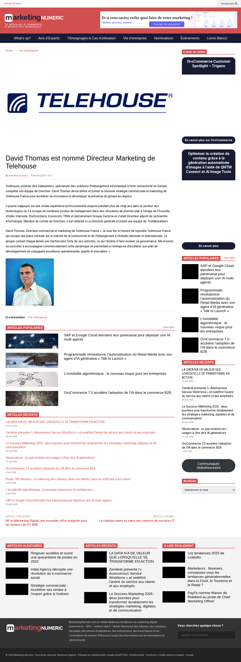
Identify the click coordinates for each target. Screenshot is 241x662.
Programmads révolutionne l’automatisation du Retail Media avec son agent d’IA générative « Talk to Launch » (118, 356)
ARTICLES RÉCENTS (101, 545)
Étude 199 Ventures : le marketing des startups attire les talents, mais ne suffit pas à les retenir (68, 479)
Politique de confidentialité (91, 655)
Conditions (151, 655)
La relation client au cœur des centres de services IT (137, 521)
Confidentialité (136, 655)
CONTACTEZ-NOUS (13, 4)
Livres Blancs (217, 38)
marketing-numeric (17, 175)
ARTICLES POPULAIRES (25, 327)
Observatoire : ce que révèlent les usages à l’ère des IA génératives (50, 457)
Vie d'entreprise (37, 317)
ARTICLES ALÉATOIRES (24, 545)
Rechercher (229, 3)
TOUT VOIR (169, 327)
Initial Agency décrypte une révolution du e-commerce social (52, 573)
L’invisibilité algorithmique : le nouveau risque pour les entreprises (115, 374)
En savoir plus (209, 246)
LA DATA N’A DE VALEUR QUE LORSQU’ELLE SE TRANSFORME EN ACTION (55, 422)
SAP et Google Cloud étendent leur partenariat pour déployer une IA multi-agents (58, 500)
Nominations (163, 38)
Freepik (189, 655)
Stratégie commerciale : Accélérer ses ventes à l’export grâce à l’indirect (50, 590)
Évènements (190, 38)
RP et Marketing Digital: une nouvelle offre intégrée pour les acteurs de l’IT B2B (46, 522)
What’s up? (22, 38)
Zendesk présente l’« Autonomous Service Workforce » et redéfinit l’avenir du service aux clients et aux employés (80, 432)
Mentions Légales (66, 655)
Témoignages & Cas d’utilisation (91, 38)
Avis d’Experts (49, 38)
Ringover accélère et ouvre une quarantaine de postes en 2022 (54, 557)
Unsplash (179, 655)
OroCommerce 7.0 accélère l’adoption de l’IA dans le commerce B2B (117, 393)
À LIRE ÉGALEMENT (179, 545)
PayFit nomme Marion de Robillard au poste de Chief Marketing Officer (209, 597)
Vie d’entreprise (135, 38)
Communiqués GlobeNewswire (209, 466)
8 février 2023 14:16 (41, 175)
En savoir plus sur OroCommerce (208, 140)
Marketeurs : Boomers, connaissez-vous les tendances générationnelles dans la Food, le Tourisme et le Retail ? (210, 576)
